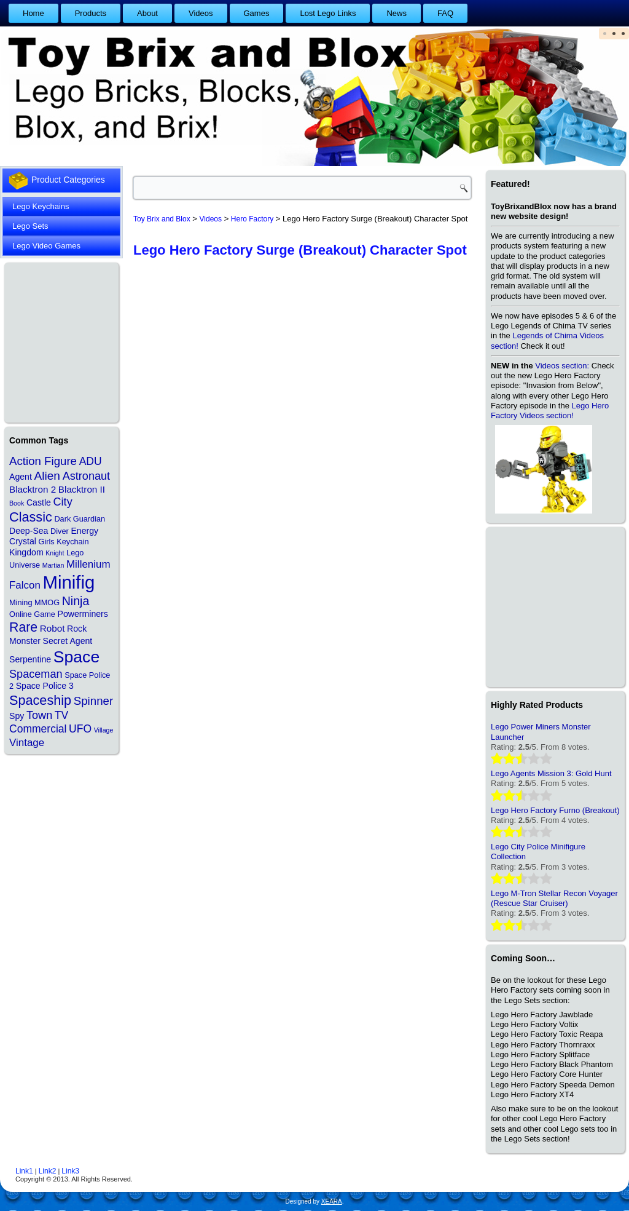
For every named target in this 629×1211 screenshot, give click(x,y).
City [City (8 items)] (62, 502)
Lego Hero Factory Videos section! (550, 410)
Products (90, 13)
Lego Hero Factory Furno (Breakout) (555, 810)
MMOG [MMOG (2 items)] (47, 602)
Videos (201, 13)
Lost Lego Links (328, 13)
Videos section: (562, 365)
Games (257, 13)
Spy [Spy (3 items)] (16, 716)
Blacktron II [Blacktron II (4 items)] (81, 489)
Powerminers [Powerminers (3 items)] (83, 614)
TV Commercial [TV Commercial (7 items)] (38, 722)
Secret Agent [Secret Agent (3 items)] (68, 641)
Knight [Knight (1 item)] (54, 553)
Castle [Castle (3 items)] (38, 502)
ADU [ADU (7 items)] (90, 461)
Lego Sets (30, 226)
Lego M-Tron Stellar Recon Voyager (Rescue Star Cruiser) (554, 898)
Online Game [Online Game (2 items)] (32, 614)
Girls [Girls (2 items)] (46, 541)
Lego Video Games (46, 245)
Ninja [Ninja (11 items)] (76, 601)
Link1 (24, 1171)
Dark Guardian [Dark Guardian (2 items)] (79, 518)
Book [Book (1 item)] (16, 503)
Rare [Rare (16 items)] (23, 627)
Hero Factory (252, 219)
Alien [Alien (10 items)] (47, 475)
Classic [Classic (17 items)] (30, 517)
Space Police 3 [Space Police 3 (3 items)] (45, 686)
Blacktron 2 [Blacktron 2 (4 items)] (32, 489)
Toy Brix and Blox (161, 219)
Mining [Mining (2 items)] (20, 602)
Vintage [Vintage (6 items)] (26, 742)
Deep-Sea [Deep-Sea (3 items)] (28, 531)
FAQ (445, 13)
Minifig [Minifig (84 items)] (69, 582)
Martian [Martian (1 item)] (53, 565)
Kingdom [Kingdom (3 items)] (26, 552)
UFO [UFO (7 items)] (80, 729)
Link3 (70, 1171)
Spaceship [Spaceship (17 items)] (40, 700)
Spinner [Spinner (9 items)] (93, 700)
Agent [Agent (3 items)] (20, 477)
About (147, 13)
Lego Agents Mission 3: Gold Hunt (551, 773)
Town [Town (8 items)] (39, 715)
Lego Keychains (40, 206)
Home (33, 13)
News (396, 13)
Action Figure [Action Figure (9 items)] (43, 461)
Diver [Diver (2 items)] (59, 531)
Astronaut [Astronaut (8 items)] (87, 476)
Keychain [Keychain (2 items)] (72, 541)
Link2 (48, 1171)
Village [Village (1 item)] (104, 730)
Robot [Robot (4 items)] (52, 628)
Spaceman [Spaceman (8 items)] (36, 674)
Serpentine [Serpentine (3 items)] (30, 659)
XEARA (331, 1201)
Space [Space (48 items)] (76, 657)
